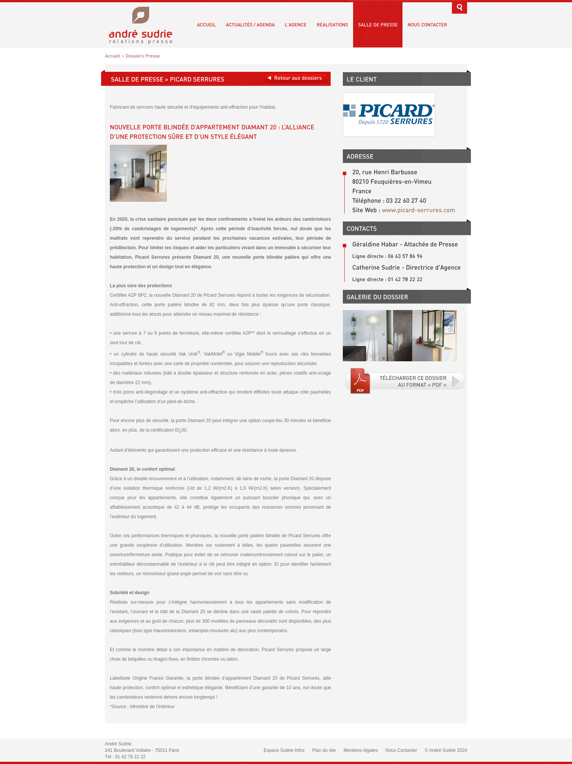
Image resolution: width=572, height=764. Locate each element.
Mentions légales (361, 750)
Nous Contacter (401, 750)
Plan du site (324, 750)
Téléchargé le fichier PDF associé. (405, 381)
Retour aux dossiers (296, 78)
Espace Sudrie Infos (284, 750)
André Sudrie (145, 24)
